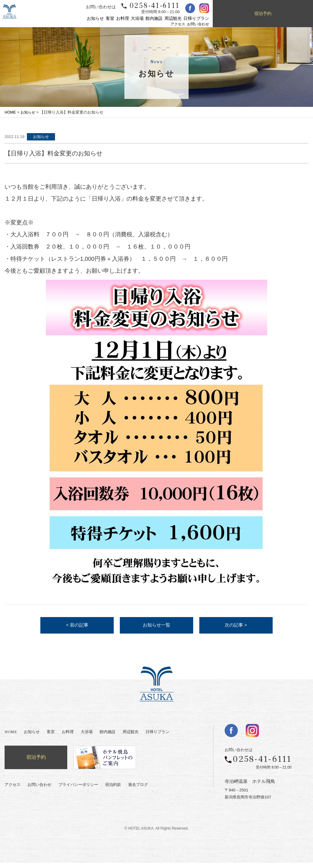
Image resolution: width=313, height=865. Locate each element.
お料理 (122, 18)
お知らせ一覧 (156, 626)
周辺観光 (173, 18)
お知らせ (95, 18)
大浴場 (137, 18)
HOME (11, 112)
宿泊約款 (113, 787)
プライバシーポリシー (78, 787)
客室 (110, 18)
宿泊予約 (262, 13)
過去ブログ (138, 787)
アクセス (178, 24)
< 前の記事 (77, 626)
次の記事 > (236, 626)
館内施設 (154, 18)
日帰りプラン (196, 18)
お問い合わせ (198, 24)
